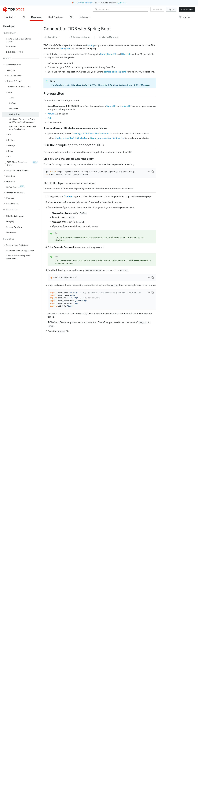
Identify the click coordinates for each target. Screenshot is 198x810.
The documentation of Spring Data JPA (71, 666)
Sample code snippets (172, 62)
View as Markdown (108, 37)
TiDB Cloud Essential (84, 3)
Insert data (79, 583)
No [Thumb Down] (59, 734)
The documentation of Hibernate (68, 670)
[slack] (175, 761)
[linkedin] (163, 761)
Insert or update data (173, 73)
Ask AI (157, 9)
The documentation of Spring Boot (69, 661)
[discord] (180, 761)
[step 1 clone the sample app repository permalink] (95, 158)
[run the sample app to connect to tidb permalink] (106, 145)
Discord (75, 711)
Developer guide (140, 675)
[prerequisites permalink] (66, 93)
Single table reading (98, 679)
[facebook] (169, 761)
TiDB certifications (123, 688)
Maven (51, 113)
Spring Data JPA (108, 54)
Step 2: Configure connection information (177, 50)
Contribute (53, 37)
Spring (90, 45)
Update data (96, 583)
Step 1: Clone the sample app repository (177, 43)
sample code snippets (115, 71)
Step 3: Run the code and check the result (180, 56)
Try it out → (121, 3)
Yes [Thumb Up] (48, 734)
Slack (85, 711)
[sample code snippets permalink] (80, 404)
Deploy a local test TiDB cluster (71, 138)
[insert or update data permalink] (72, 565)
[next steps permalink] (62, 641)
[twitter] (157, 761)
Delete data (80, 634)
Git (49, 118)
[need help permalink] (63, 703)
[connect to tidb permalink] (66, 427)
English (186, 17)
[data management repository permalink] (89, 506)
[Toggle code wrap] (149, 172)
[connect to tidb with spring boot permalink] (113, 28)
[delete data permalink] (60, 615)
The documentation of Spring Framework (72, 657)
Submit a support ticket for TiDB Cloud (67, 715)
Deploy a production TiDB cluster (107, 138)
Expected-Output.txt (69, 397)
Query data (80, 609)
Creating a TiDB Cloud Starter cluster (90, 133)
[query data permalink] (59, 590)
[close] (193, 789)
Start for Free (187, 9)
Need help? (167, 89)
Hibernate (126, 54)
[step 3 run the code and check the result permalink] (98, 354)
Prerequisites (167, 32)
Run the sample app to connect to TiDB (177, 36)
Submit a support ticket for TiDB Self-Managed (71, 719)
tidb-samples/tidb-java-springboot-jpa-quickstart (129, 417)
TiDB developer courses (91, 688)
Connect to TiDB (171, 66)
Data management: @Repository (178, 70)
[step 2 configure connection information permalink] (97, 186)
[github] (152, 761)
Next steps (166, 85)
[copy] (153, 172)
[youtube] (186, 761)
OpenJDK (111, 106)
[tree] (20, 145)
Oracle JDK (125, 106)
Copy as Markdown (80, 37)
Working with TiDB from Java (109, 696)
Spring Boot (65, 48)
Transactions (115, 679)
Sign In (171, 9)
